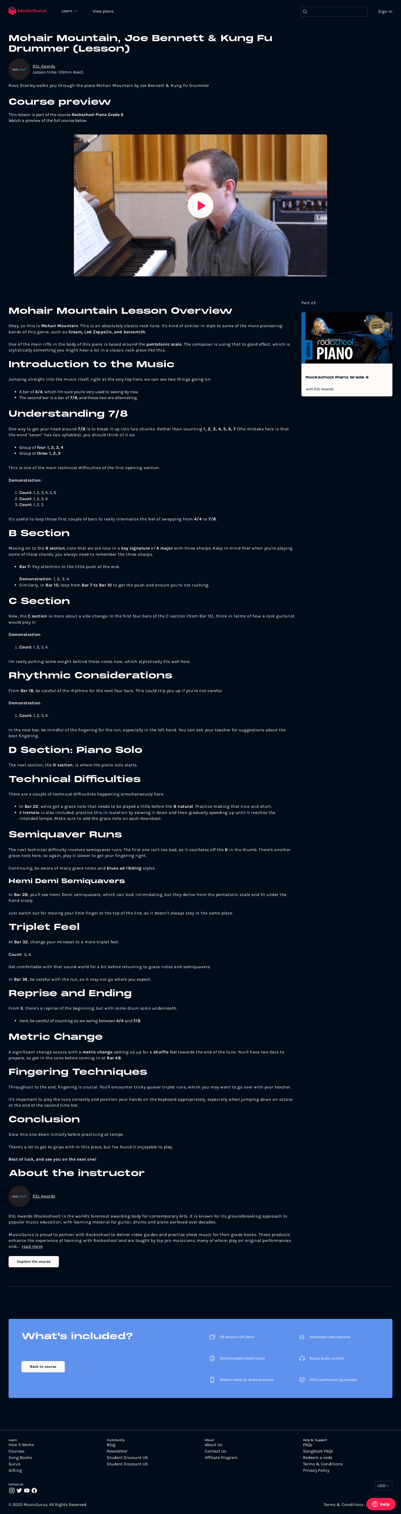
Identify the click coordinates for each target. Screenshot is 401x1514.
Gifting (15, 1470)
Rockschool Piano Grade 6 (337, 378)
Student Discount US (127, 1464)
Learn (67, 10)
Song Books (20, 1457)
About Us (213, 1445)
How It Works (21, 1445)
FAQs (307, 1445)
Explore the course (33, 1261)
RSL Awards (44, 66)
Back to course (43, 1366)
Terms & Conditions (323, 1464)
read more (32, 1246)
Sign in (385, 11)
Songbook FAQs (318, 1451)
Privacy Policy (316, 1470)
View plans (103, 11)
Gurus (14, 1464)
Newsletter (117, 1451)
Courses (16, 1451)
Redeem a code (317, 1457)
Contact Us (215, 1451)
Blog (111, 1445)
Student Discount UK (127, 1457)
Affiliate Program (221, 1457)
